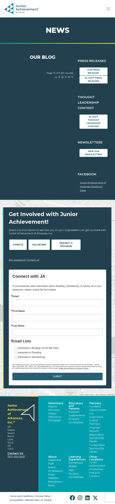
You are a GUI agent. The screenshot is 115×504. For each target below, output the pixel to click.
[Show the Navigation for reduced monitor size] (108, 9)
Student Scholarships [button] (76, 475)
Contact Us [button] (15, 453)
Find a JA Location (94, 474)
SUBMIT (57, 376)
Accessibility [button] (16, 500)
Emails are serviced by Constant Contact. (74, 368)
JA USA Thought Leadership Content (93, 121)
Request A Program (66, 244)
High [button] (71, 470)
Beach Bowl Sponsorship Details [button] (96, 438)
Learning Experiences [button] (77, 458)
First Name (18, 311)
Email (15, 296)
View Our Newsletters (93, 153)
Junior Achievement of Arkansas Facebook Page (93, 186)
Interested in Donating (29, 352)
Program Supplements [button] (77, 413)
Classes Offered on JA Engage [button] (54, 417)
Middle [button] (73, 466)
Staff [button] (51, 463)
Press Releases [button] (53, 476)
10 (62, 76)
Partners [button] (95, 403)
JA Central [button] (46, 500)
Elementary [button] (76, 462)
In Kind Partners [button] (94, 422)
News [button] (51, 485)
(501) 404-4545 (16, 456)
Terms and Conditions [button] (22, 496)
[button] (73, 498)
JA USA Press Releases (93, 79)
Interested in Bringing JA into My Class (38, 348)
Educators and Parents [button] (76, 406)
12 (69, 76)
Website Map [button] (32, 500)
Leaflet (81, 395)
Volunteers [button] (55, 403)
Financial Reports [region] (94, 429)
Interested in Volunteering (31, 357)
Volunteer (39, 244)
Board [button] (51, 467)
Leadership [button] (54, 460)
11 (66, 76)
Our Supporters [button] (96, 415)
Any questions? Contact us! (24, 259)
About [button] (52, 456)
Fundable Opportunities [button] (97, 408)
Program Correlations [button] (76, 421)
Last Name (18, 326)
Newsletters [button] (55, 481)
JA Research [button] (55, 471)
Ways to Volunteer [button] (54, 408)
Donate (18, 244)
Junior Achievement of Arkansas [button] (97, 466)
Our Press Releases (93, 71)
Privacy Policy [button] (42, 496)
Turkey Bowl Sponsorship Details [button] (97, 448)
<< (56, 76)
